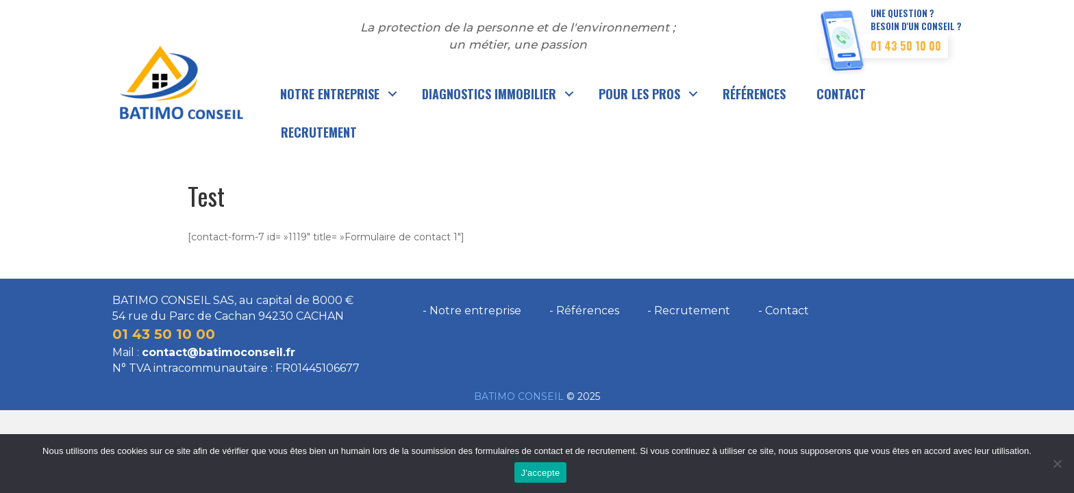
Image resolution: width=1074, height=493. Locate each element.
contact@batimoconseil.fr (218, 352)
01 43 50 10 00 (906, 46)
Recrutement (319, 132)
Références (754, 94)
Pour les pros (639, 94)
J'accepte (540, 473)
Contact (841, 94)
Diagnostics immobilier (489, 94)
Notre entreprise (329, 94)
